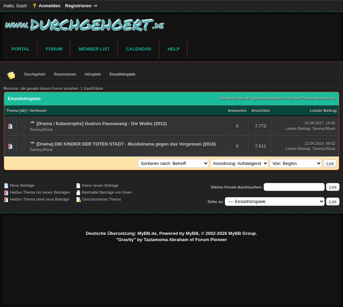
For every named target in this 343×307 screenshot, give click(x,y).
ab (23, 110)
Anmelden (50, 5)
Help (174, 49)
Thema (12, 110)
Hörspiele (93, 74)
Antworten (237, 110)
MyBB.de (147, 233)
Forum (54, 49)
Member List (94, 49)
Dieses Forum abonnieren (312, 98)
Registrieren (78, 5)
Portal (20, 49)
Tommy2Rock (41, 130)
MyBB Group (242, 233)
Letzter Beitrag (323, 110)
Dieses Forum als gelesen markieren (252, 98)
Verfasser (38, 110)
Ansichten (261, 110)
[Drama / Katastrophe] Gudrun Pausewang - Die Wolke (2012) (101, 123)
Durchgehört (34, 74)
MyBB (192, 233)
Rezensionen (65, 74)
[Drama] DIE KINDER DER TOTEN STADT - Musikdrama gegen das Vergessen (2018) (126, 144)
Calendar (138, 49)
